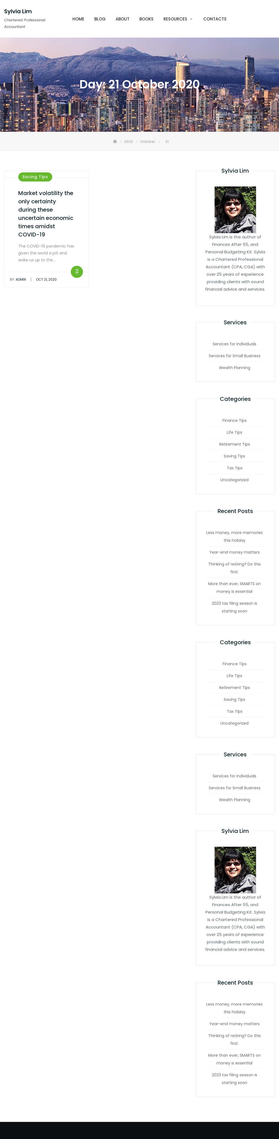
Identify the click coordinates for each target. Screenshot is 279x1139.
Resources (175, 19)
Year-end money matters (234, 552)
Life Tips (234, 432)
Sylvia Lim (18, 11)
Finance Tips (235, 420)
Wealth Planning (234, 367)
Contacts (214, 19)
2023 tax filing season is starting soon (234, 607)
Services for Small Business (234, 356)
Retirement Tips (234, 444)
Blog (100, 19)
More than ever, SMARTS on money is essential (234, 587)
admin (18, 279)
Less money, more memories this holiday (234, 536)
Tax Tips (235, 468)
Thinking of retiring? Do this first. (234, 568)
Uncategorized (234, 480)
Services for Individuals (234, 344)
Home (78, 19)
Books (146, 19)
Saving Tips (35, 177)
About (122, 19)
